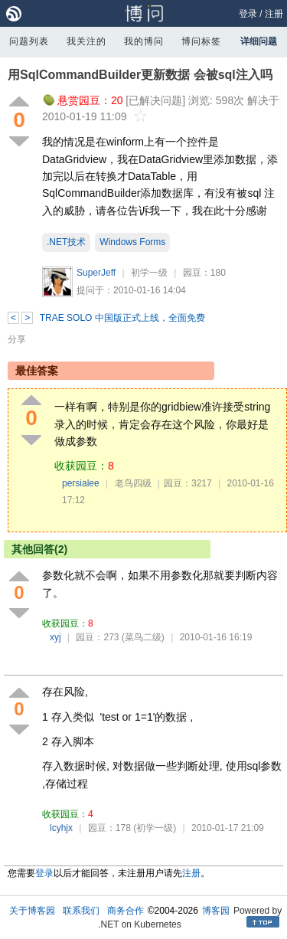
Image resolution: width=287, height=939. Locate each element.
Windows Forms (132, 242)
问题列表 (29, 41)
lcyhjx (61, 828)
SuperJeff (96, 272)
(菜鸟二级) (143, 637)
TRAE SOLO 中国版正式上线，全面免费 (122, 317)
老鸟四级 (133, 483)
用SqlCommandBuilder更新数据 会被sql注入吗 (140, 74)
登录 (248, 13)
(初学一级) (154, 828)
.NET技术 (66, 242)
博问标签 (201, 41)
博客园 (216, 910)
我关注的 (86, 41)
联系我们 (81, 910)
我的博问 (144, 41)
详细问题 (258, 41)
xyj (55, 637)
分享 (17, 339)
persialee (80, 483)
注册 (274, 13)
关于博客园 (32, 910)
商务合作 (125, 910)
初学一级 (149, 272)
